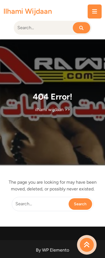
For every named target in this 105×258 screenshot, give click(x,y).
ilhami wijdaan (27, 11)
